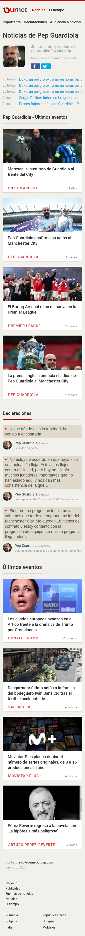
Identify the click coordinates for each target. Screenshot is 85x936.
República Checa (54, 915)
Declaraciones (17, 413)
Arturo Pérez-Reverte (31, 845)
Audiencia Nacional (65, 22)
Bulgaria (11, 921)
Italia (8, 927)
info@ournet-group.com (36, 862)
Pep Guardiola (23, 257)
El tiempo (56, 10)
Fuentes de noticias (19, 893)
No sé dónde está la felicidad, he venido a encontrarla (36, 431)
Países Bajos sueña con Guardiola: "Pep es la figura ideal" (50, 104)
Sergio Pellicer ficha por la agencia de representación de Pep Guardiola (50, 98)
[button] (35, 66)
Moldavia (49, 927)
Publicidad (12, 888)
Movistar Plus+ (24, 776)
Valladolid (20, 707)
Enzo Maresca (23, 188)
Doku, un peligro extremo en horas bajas (50, 79)
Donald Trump (23, 638)
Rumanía (11, 915)
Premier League (24, 326)
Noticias (38, 10)
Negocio (11, 883)
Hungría (48, 921)
